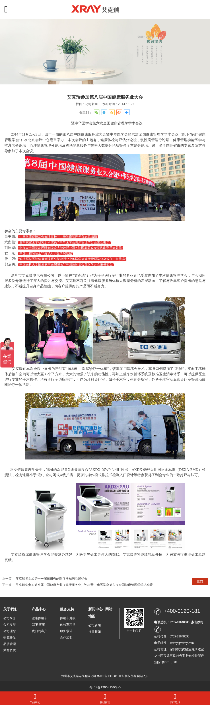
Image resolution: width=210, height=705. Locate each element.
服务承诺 (66, 631)
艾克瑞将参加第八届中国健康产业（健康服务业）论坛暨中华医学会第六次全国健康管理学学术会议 (84, 585)
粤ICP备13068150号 (110, 676)
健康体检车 (39, 618)
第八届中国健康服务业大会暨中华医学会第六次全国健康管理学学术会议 (121, 134)
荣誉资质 (9, 650)
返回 (200, 581)
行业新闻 (94, 631)
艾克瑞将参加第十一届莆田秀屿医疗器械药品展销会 (51, 578)
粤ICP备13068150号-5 (105, 687)
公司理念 (9, 631)
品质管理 (9, 644)
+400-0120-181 (182, 611)
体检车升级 (68, 618)
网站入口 (143, 676)
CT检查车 (38, 624)
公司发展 (9, 624)
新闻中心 (95, 609)
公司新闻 (94, 625)
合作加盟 (66, 637)
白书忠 (9, 236)
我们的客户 (39, 631)
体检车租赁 (68, 624)
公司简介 (9, 618)
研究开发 (9, 637)
